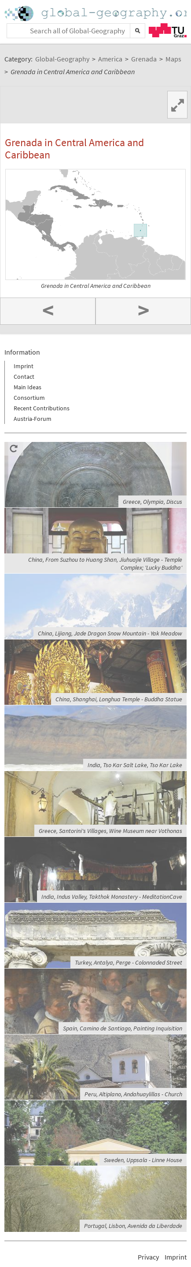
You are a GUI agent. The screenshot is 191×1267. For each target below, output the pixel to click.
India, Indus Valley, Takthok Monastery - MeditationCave (111, 897)
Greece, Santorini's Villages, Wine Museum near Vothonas (110, 831)
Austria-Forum (32, 419)
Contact (24, 376)
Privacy (148, 1257)
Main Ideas (27, 387)
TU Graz (168, 30)
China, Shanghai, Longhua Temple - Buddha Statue (118, 699)
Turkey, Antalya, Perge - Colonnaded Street (128, 962)
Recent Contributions (42, 408)
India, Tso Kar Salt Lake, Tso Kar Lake (135, 765)
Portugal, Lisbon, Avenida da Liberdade (133, 1226)
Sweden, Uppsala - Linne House (143, 1160)
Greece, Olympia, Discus (152, 502)
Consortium (29, 398)
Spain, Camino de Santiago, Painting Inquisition (122, 1028)
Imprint (23, 366)
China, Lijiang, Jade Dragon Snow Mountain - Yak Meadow (110, 633)
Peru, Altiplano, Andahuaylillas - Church (133, 1094)
